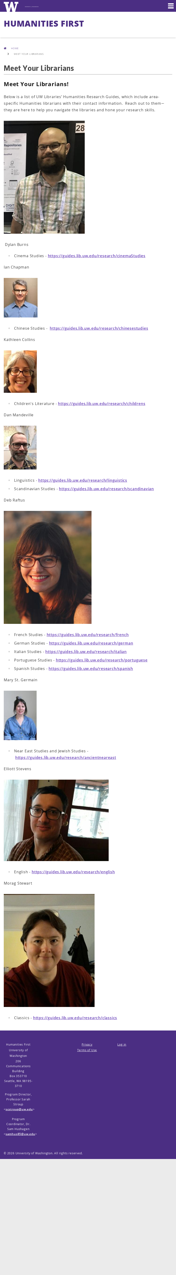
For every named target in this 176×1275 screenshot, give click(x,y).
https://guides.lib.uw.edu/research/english (73, 871)
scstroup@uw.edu (19, 1109)
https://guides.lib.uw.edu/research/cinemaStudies (96, 255)
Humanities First (44, 23)
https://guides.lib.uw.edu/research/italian (86, 651)
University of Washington (34, 1153)
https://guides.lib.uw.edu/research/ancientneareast (65, 757)
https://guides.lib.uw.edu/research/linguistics (82, 480)
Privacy (87, 1044)
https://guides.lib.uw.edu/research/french (88, 634)
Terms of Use (87, 1050)
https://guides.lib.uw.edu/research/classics (75, 1017)
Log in (121, 1044)
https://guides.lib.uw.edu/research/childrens (101, 403)
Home (11, 48)
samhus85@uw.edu (20, 1134)
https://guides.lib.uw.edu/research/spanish (91, 668)
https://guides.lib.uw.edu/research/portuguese (102, 660)
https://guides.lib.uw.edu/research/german (91, 643)
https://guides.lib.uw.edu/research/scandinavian (106, 488)
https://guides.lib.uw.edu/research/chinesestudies (99, 328)
